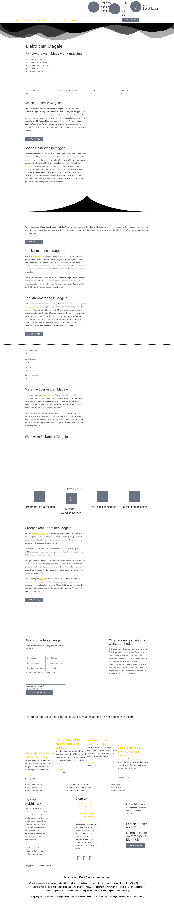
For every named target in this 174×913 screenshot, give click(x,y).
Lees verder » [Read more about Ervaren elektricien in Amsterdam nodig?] (92, 766)
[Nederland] (87, 626)
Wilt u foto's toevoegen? (35, 686)
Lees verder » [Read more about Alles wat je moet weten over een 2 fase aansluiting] (30, 783)
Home (18, 20)
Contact (74, 20)
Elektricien (28, 20)
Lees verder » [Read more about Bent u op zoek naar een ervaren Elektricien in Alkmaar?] (123, 778)
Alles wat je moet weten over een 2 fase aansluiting (39, 760)
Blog (83, 20)
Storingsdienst (41, 20)
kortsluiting (38, 257)
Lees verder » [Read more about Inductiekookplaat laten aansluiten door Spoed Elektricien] (61, 773)
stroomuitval (32, 307)
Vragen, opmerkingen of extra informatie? (41, 672)
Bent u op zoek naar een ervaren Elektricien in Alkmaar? (132, 754)
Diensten (54, 20)
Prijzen (64, 20)
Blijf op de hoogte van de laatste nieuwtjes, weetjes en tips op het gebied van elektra (82, 718)
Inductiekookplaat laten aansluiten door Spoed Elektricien (70, 747)
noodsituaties (30, 166)
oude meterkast (48, 395)
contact (42, 579)
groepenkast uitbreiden (40, 534)
